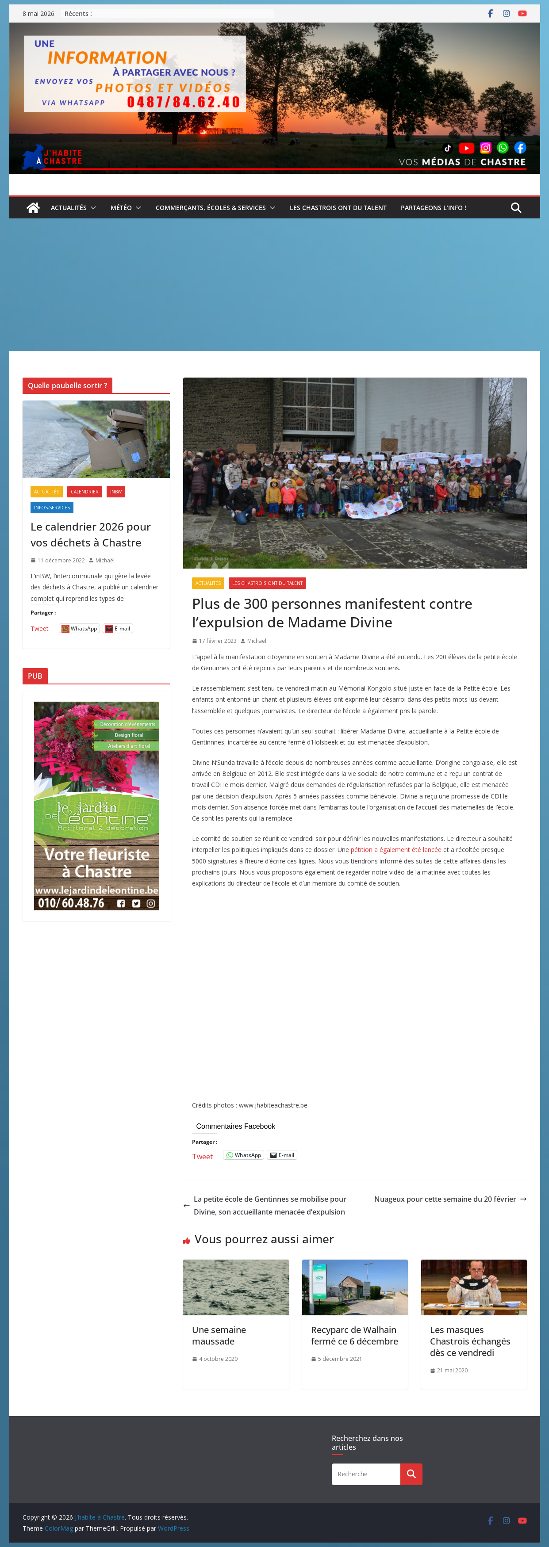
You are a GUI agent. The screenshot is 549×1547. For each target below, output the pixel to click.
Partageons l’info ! (433, 207)
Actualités (69, 207)
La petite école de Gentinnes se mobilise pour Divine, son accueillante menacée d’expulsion (264, 1205)
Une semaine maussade (219, 1335)
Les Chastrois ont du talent (338, 207)
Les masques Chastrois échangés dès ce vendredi (470, 1341)
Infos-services (52, 507)
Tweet (202, 1155)
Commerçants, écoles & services (211, 207)
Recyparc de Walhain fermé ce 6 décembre (354, 1335)
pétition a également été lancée (396, 849)
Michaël (256, 641)
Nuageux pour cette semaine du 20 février (450, 1199)
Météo (121, 207)
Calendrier (85, 492)
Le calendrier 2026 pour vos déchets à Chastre (91, 534)
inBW (116, 492)
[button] (91, 208)
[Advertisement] (274, 285)
